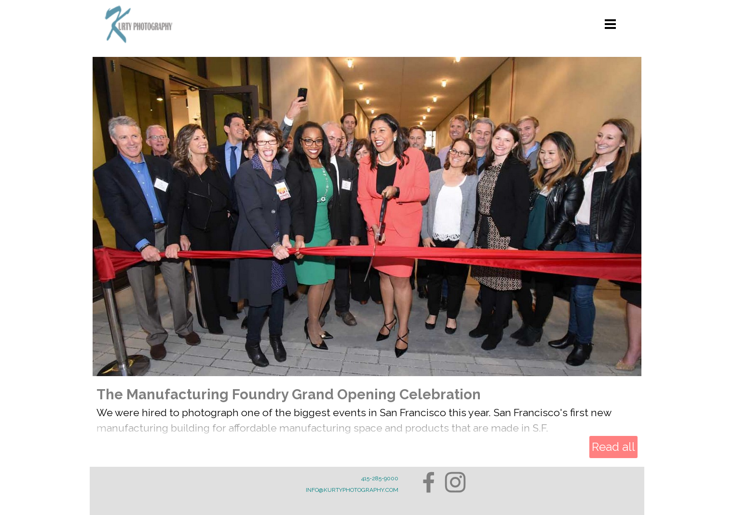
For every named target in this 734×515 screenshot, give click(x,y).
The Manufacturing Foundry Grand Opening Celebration (288, 394)
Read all (613, 447)
